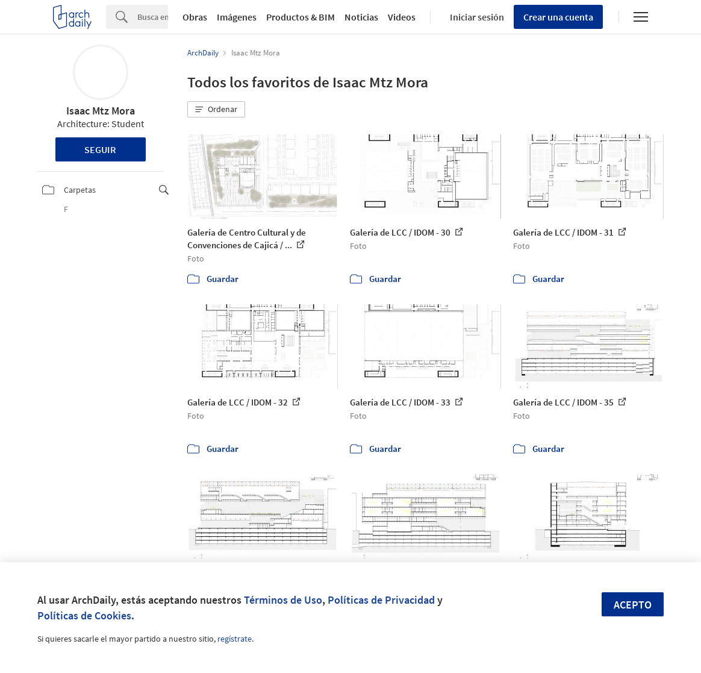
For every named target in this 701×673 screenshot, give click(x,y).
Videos (402, 17)
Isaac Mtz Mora (100, 110)
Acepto (633, 605)
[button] (216, 109)
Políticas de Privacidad (381, 600)
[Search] (152, 17)
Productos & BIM (300, 17)
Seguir (100, 149)
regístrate (234, 638)
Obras (194, 17)
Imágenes (237, 17)
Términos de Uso (283, 600)
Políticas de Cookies (84, 615)
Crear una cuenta (558, 17)
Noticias (361, 17)
